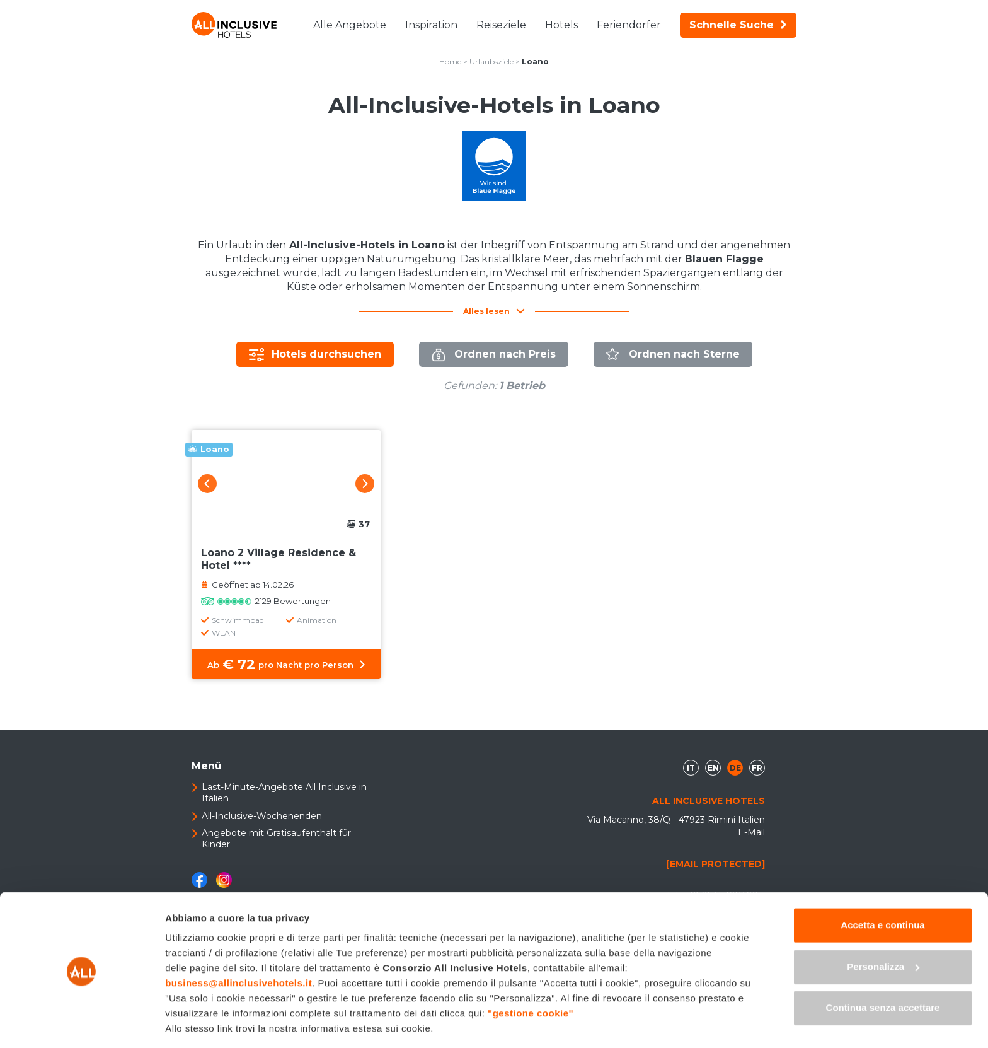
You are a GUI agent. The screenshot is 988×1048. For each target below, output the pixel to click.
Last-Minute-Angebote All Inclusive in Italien (284, 792)
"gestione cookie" (530, 973)
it (691, 767)
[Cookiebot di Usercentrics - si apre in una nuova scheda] (81, 1023)
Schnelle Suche (738, 25)
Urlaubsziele (491, 61)
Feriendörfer (629, 25)
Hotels (561, 25)
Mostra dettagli (199, 1023)
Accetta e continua (882, 885)
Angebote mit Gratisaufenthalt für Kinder (276, 838)
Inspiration (431, 25)
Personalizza (883, 926)
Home (450, 61)
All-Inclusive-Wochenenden (262, 816)
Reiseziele (501, 25)
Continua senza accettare (883, 967)
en (713, 767)
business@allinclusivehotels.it (238, 943)
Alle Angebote (349, 25)
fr (757, 767)
